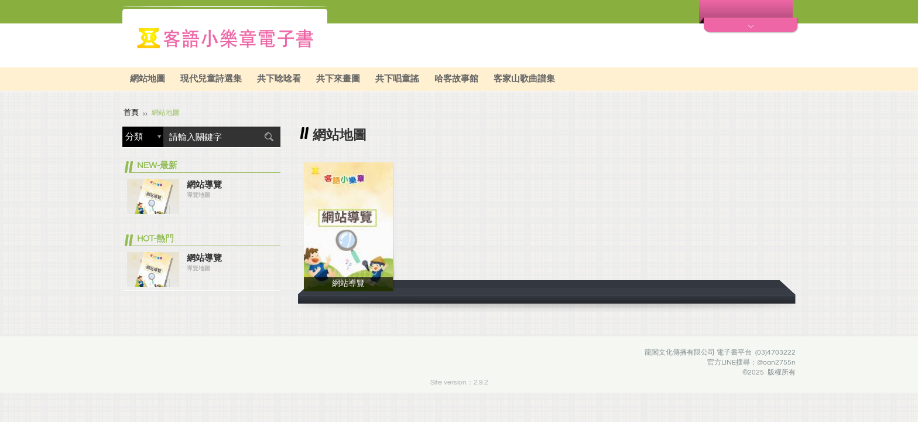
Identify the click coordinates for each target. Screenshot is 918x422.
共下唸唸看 (279, 78)
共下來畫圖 (338, 78)
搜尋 (268, 135)
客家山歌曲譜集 (524, 78)
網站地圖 (147, 78)
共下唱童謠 (397, 78)
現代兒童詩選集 (211, 78)
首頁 (131, 111)
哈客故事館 (456, 78)
